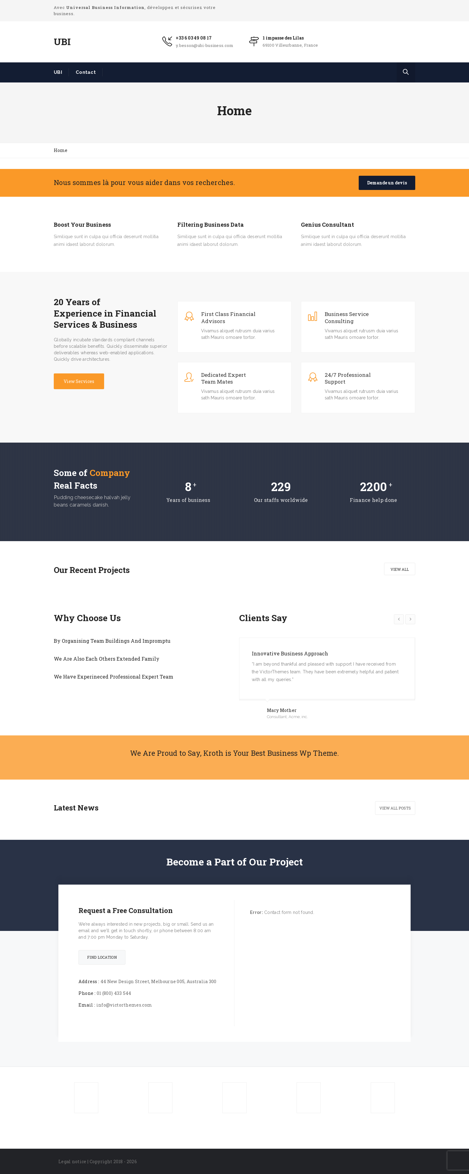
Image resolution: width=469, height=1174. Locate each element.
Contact (86, 72)
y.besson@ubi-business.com (205, 45)
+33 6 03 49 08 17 (194, 38)
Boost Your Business (82, 224)
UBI (58, 72)
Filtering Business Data (210, 224)
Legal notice (72, 1161)
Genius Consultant (327, 224)
